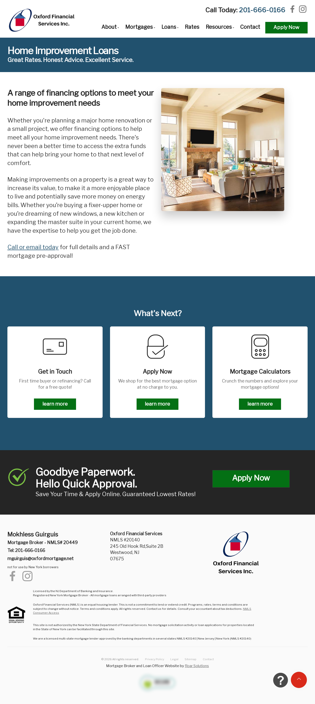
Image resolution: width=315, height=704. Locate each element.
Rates (192, 27)
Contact (250, 27)
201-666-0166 (262, 10)
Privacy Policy (154, 659)
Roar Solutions (197, 666)
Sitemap (190, 659)
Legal (174, 659)
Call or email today (33, 247)
